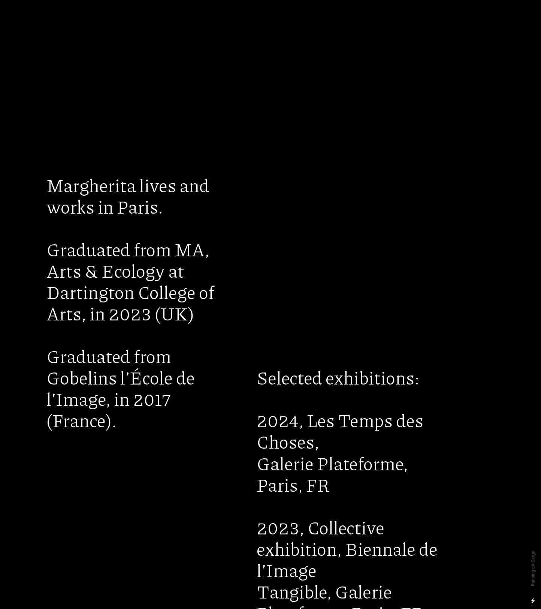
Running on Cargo (533, 569)
